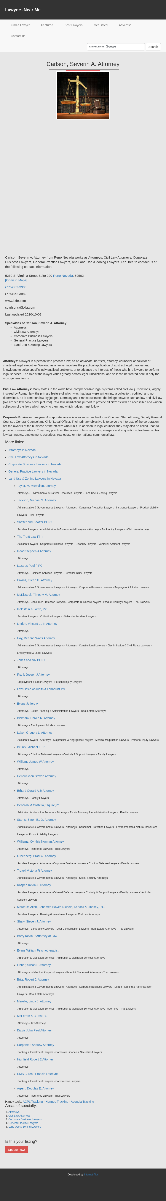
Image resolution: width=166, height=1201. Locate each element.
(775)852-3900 (15, 287)
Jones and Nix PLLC (31, 660)
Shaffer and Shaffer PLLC (34, 522)
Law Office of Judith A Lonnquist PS (41, 689)
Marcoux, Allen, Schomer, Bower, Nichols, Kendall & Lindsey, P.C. (61, 907)
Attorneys (13, 1112)
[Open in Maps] (16, 280)
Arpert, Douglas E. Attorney (35, 1088)
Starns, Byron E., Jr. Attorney (36, 819)
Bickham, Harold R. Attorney (36, 718)
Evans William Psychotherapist (37, 950)
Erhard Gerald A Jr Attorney (35, 790)
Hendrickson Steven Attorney (36, 776)
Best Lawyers (73, 25)
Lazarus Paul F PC (30, 565)
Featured (47, 25)
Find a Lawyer (23, 25)
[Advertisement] (22, 189)
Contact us (18, 36)
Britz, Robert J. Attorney (33, 979)
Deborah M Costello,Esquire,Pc (38, 805)
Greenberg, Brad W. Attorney (36, 856)
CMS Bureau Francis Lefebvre (37, 1074)
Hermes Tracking (56, 1101)
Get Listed (101, 25)
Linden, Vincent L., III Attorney (37, 623)
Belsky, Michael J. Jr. (31, 747)
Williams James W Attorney (35, 761)
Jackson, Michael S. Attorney (36, 500)
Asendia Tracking (82, 1101)
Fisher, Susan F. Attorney (34, 965)
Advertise (125, 25)
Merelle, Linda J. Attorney (34, 1001)
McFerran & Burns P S (32, 1016)
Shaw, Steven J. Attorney (34, 921)
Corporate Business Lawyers (25, 1119)
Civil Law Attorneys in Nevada (28, 457)
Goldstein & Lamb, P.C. (32, 609)
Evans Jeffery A (27, 703)
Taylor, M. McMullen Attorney (36, 485)
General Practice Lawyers (23, 1123)
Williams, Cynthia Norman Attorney (40, 841)
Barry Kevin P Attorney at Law (37, 936)
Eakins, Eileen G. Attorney (34, 580)
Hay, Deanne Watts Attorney (36, 638)
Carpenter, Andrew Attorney (35, 1045)
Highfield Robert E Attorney (35, 1059)
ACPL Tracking (33, 1101)
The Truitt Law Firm (30, 536)
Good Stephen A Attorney (34, 551)
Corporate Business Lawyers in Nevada (35, 464)
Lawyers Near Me (22, 9)
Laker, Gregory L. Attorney (34, 732)
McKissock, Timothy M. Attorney (38, 594)
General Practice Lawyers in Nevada (32, 471)
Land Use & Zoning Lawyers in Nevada (34, 478)
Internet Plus (91, 1174)
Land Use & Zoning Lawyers (24, 1126)
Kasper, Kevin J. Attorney (34, 885)
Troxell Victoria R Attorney (34, 870)
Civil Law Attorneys (19, 1115)
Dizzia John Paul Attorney (34, 1030)
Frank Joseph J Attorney (33, 674)
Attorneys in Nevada (22, 450)
